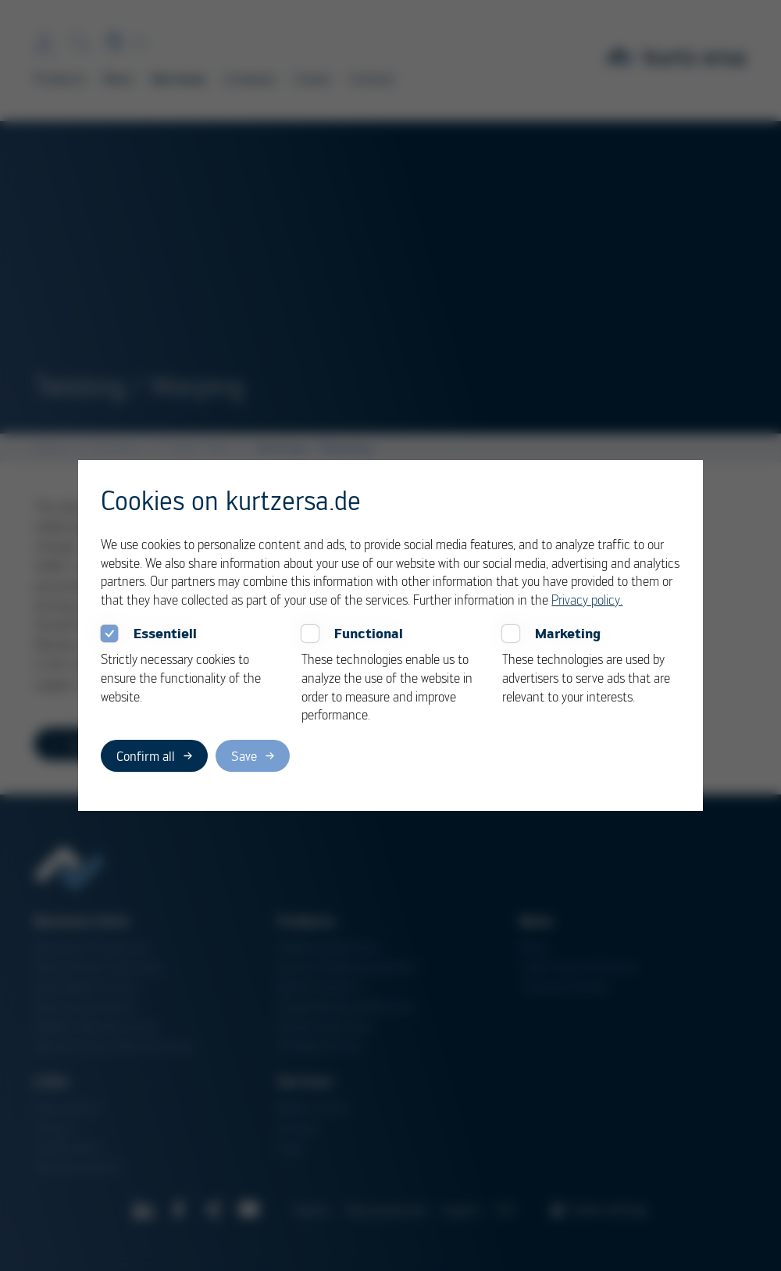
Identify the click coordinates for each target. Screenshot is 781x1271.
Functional (368, 633)
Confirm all (145, 756)
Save (244, 756)
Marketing (568, 633)
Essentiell (165, 633)
